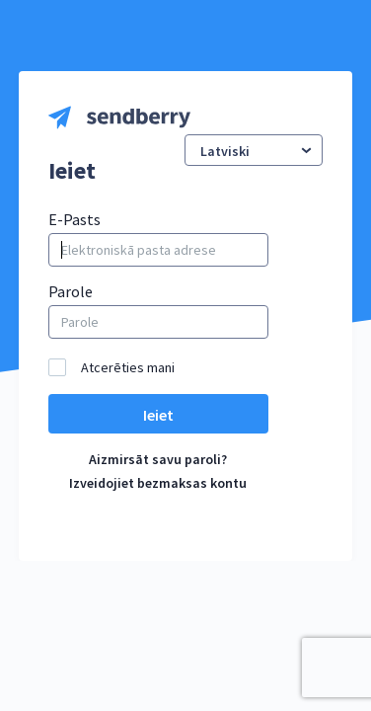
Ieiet (158, 415)
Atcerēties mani (128, 367)
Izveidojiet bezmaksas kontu (158, 483)
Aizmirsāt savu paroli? (158, 459)
